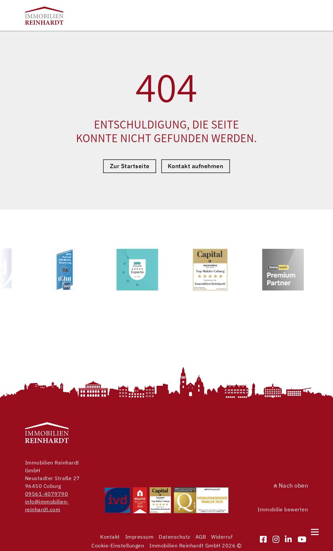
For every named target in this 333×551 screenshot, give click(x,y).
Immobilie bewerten (283, 509)
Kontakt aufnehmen (195, 166)
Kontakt (110, 536)
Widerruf (222, 536)
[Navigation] (315, 532)
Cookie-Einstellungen (117, 545)
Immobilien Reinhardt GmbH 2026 (195, 545)
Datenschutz (174, 536)
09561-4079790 (46, 494)
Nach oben (290, 485)
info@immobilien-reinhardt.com (47, 505)
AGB (200, 536)
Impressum (139, 536)
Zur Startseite (130, 166)
